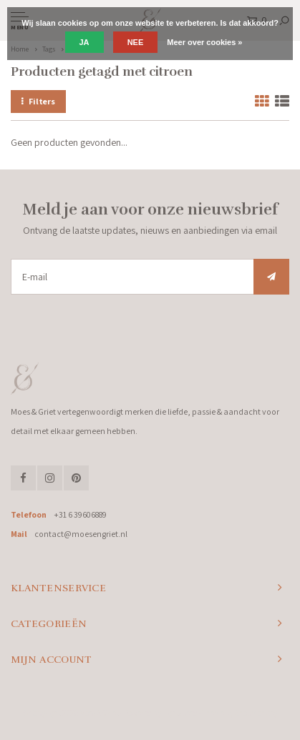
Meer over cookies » (204, 42)
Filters (38, 101)
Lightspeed (180, 713)
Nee (135, 42)
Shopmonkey (256, 713)
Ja (84, 42)
